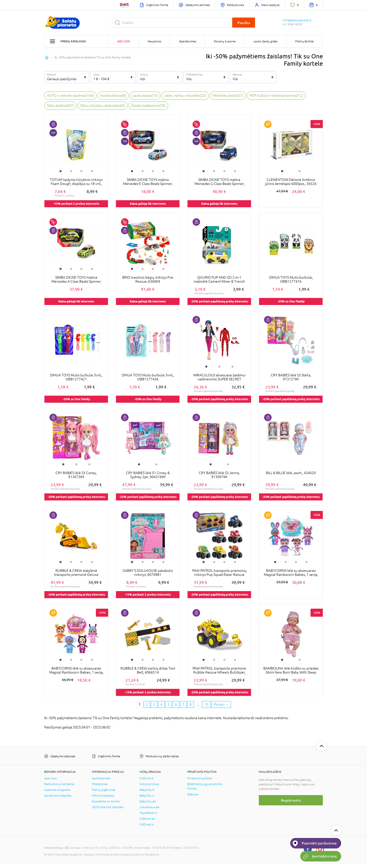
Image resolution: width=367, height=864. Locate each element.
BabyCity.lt (147, 790)
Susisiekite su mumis (105, 801)
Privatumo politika (199, 778)
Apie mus (50, 778)
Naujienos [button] (154, 41)
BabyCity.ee (148, 801)
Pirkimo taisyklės (103, 795)
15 (206, 704)
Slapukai (192, 794)
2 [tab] (71, 171)
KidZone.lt (147, 778)
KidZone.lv (147, 824)
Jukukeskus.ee (149, 807)
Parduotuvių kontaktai (59, 784)
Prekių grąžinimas (103, 790)
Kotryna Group (149, 784)
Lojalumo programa (57, 790)
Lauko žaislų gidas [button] (265, 41)
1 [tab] (60, 171)
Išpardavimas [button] (187, 41)
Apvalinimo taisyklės (58, 795)
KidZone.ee (147, 818)
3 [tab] (81, 171)
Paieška (243, 23)
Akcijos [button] (123, 41)
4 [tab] (92, 171)
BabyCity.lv (147, 795)
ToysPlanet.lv (148, 813)
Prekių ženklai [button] (304, 41)
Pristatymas (99, 784)
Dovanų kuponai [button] (225, 41)
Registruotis (291, 800)
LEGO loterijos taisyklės (108, 807)
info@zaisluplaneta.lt (297, 20)
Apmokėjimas (101, 778)
